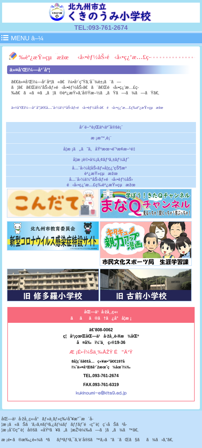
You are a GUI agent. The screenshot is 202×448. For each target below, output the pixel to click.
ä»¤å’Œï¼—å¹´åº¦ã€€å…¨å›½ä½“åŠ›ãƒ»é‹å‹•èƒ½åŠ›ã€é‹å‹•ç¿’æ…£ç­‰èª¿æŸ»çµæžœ (87, 107)
